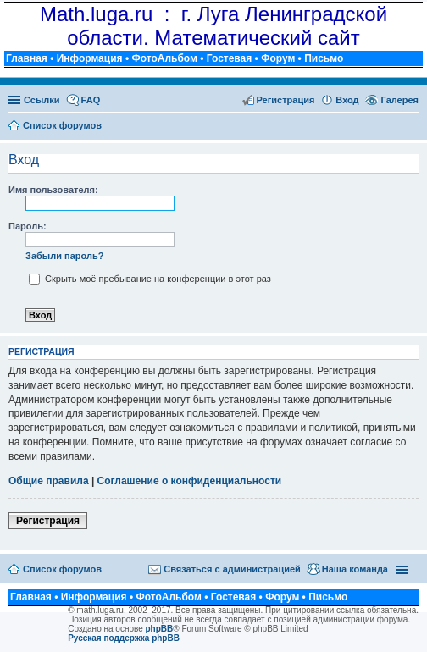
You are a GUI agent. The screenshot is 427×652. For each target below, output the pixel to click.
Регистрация (48, 521)
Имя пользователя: (53, 190)
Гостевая (229, 58)
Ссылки (42, 100)
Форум (278, 58)
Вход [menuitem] (347, 100)
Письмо (323, 58)
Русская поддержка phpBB (124, 638)
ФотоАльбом (164, 58)
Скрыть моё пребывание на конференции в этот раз (150, 279)
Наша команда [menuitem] (355, 569)
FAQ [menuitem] (91, 100)
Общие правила (48, 481)
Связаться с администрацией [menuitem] (232, 569)
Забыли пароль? (64, 256)
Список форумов (62, 569)
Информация (90, 58)
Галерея (400, 100)
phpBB (160, 628)
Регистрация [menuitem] (286, 100)
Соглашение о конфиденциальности (189, 481)
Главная (26, 58)
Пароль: (27, 226)
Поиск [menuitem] (413, 127)
